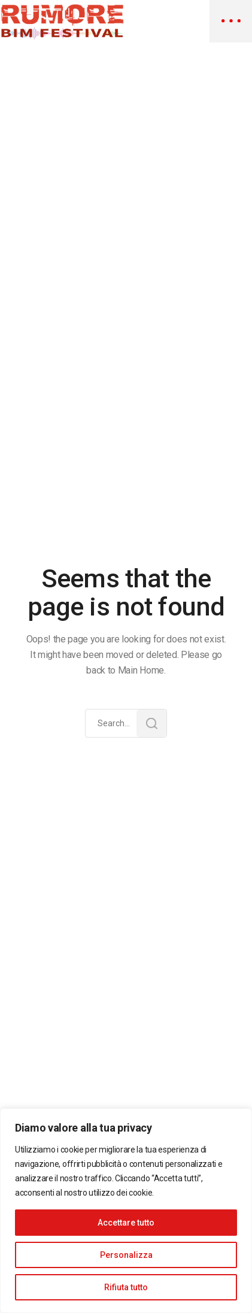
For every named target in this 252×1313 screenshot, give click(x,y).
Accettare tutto (126, 1222)
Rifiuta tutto (126, 1287)
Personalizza (126, 1255)
